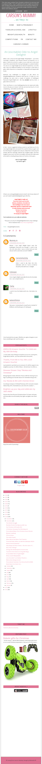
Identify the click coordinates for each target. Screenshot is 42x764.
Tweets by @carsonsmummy (10, 627)
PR (22, 39)
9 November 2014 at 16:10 (17, 302)
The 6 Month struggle (11, 523)
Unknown (13, 272)
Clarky (12, 286)
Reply (36, 254)
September (9, 568)
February (8, 583)
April (7, 579)
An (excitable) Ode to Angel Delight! (15, 553)
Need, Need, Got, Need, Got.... (14, 564)
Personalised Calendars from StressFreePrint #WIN (19, 562)
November (9, 521)
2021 (6, 501)
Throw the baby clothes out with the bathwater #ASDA (20, 541)
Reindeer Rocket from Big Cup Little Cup (16, 525)
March (8, 581)
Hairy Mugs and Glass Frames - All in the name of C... (19, 545)
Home (11, 25)
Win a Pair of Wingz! (11, 547)
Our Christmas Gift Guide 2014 (14, 527)
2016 (6, 512)
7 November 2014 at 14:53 (17, 288)
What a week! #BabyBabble (13, 556)
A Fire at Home (10, 535)
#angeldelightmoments (14, 227)
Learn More (18, 11)
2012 (6, 589)
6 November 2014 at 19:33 (17, 243)
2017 (6, 510)
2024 (6, 495)
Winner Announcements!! (12, 543)
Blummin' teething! (11, 533)
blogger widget (21, 485)
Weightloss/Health (16, 35)
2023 (6, 497)
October (8, 566)
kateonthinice (15, 300)
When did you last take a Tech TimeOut (16, 539)
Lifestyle (32, 30)
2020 (6, 503)
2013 (6, 587)
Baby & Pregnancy (25, 25)
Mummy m (13, 240)
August (8, 570)
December (9, 518)
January (8, 585)
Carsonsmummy (22, 258)
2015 (6, 514)
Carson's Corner (21, 44)
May (7, 577)
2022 (6, 499)
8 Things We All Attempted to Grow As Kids (17, 549)
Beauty (31, 35)
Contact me (31, 39)
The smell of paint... (11, 537)
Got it (25, 11)
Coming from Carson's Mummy (15, 760)
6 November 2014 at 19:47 (23, 260)
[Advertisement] (16, 460)
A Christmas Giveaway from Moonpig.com (17, 529)
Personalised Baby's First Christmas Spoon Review (19, 531)
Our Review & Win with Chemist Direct (18, 381)
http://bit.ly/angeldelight (26, 222)
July (7, 572)
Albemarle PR (32, 760)
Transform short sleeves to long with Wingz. (17, 551)
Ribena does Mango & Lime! (13, 560)
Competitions (11, 39)
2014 (6, 516)
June (7, 574)
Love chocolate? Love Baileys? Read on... (16, 558)
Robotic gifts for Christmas (16, 638)
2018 (6, 508)
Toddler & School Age (15, 30)
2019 (6, 506)
